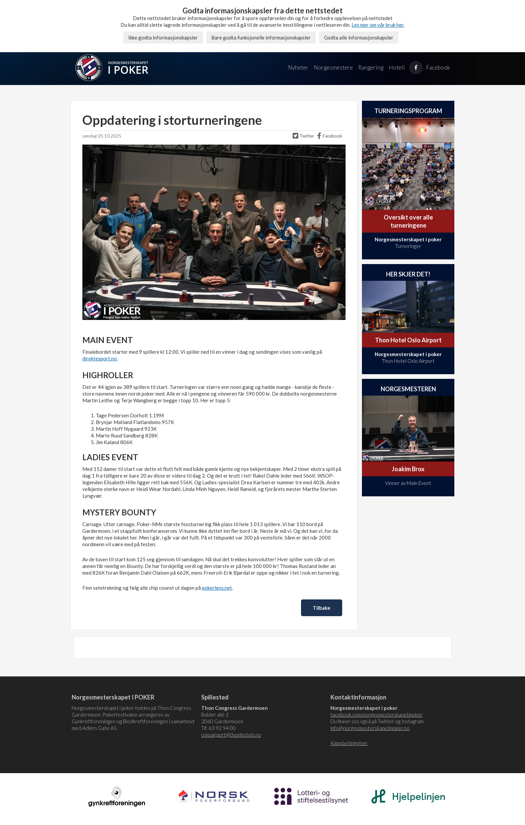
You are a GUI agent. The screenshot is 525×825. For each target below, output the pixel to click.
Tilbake (321, 608)
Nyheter (298, 67)
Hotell (397, 67)
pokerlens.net (217, 588)
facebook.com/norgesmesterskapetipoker (376, 715)
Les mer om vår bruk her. (378, 25)
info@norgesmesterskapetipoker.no (369, 728)
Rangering (370, 67)
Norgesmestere (333, 67)
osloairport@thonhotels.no (231, 735)
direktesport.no (99, 358)
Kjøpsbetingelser (349, 743)
